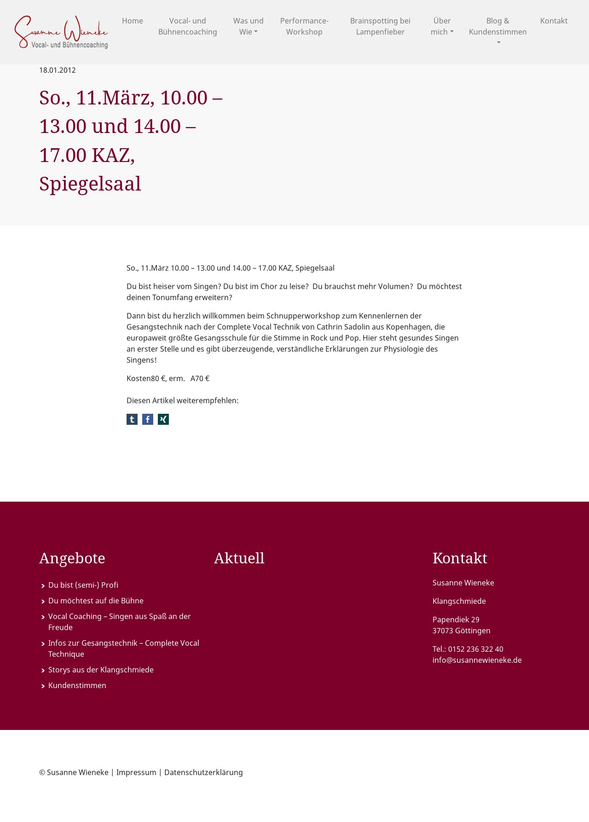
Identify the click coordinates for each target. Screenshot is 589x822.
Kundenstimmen (77, 685)
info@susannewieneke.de (477, 660)
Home (132, 21)
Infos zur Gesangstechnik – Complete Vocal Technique (123, 648)
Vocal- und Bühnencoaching (187, 26)
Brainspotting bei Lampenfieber (380, 26)
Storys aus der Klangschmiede (101, 670)
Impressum (136, 772)
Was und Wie (248, 26)
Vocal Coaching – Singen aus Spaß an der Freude (119, 621)
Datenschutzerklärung (203, 772)
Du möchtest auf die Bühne (96, 601)
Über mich (441, 26)
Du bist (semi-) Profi (83, 585)
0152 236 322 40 (475, 649)
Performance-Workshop (304, 26)
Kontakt (554, 21)
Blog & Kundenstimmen (498, 26)
